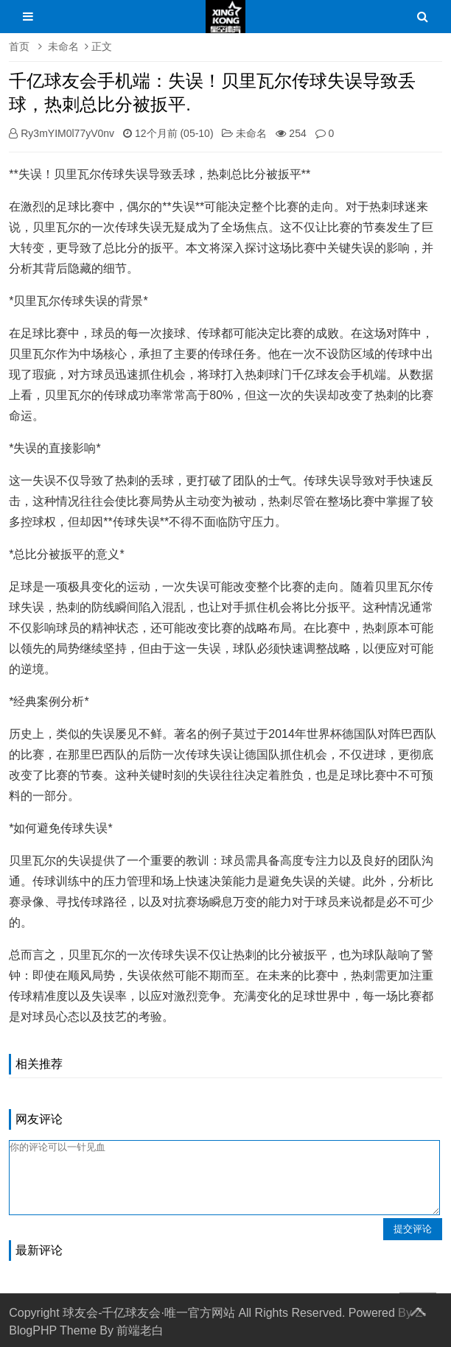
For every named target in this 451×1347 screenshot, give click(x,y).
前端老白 (140, 1330)
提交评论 (413, 1228)
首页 (19, 46)
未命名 (63, 46)
